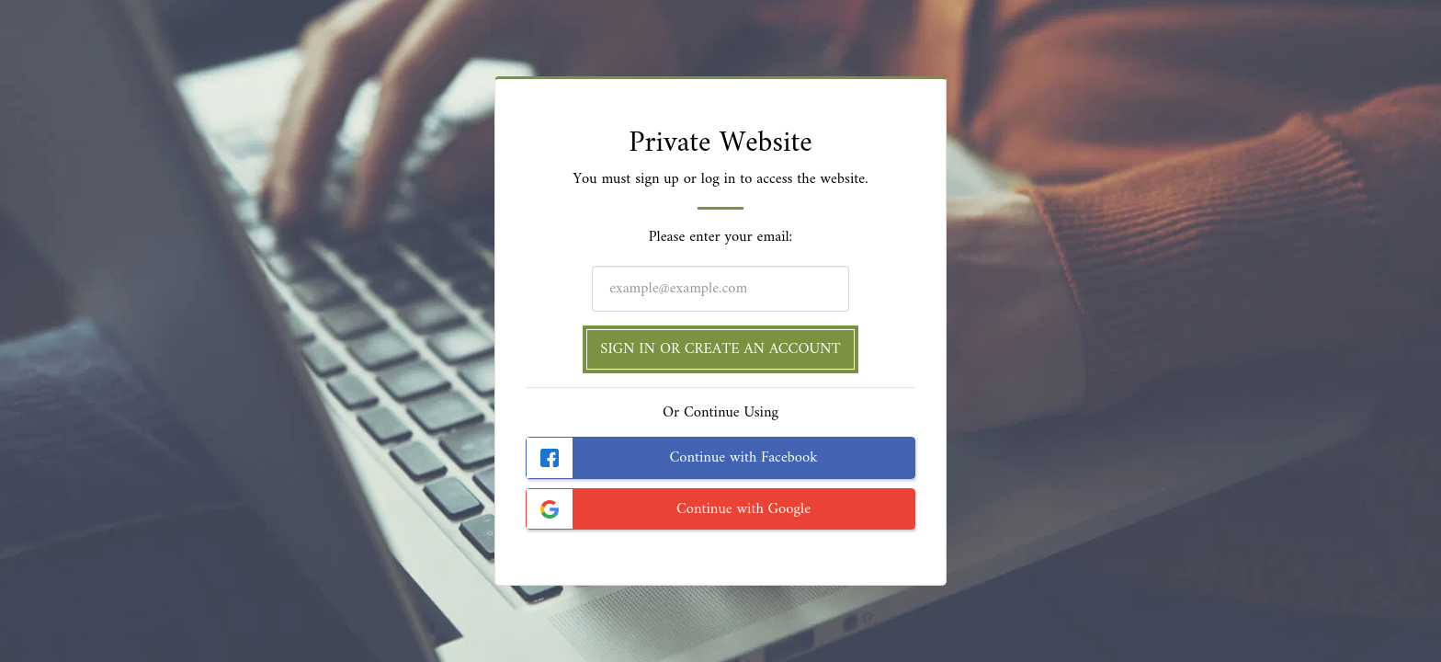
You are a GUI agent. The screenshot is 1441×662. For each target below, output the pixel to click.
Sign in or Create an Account (720, 349)
